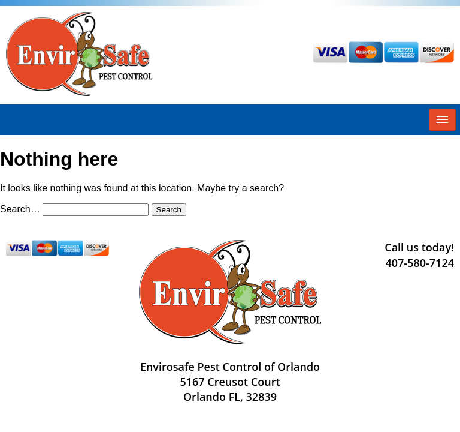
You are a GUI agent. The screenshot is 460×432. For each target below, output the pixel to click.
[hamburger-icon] (442, 120)
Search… (20, 209)
